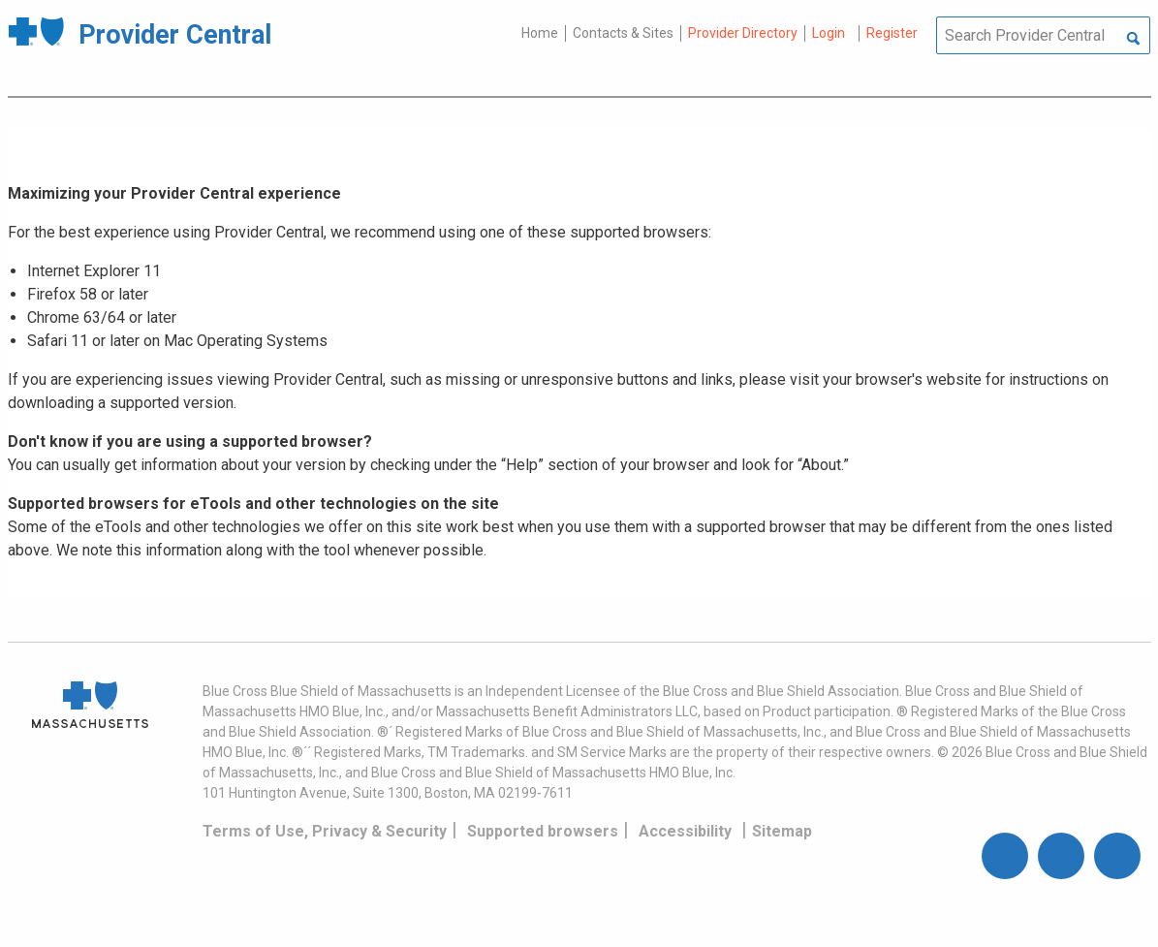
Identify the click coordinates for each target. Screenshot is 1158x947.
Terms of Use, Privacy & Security (325, 831)
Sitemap (782, 831)
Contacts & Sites (623, 33)
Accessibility (685, 831)
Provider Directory (743, 33)
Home (539, 33)
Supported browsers (542, 831)
